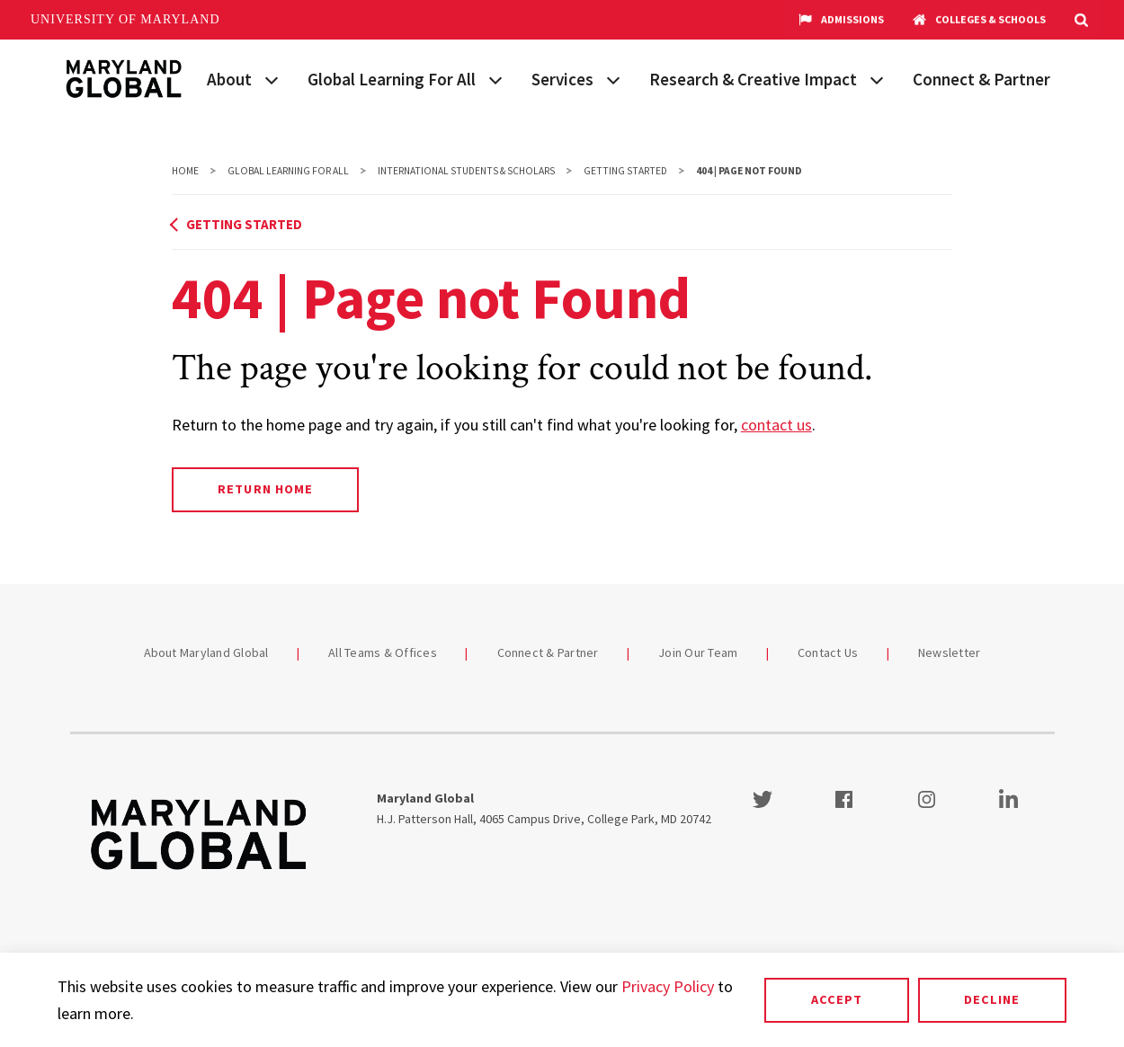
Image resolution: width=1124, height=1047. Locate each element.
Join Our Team (697, 652)
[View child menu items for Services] (613, 78)
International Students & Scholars (466, 170)
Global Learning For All (392, 79)
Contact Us (828, 652)
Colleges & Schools (979, 19)
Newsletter (949, 652)
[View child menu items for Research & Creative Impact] (877, 78)
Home (185, 170)
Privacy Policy (667, 986)
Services (562, 79)
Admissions (841, 19)
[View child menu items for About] (271, 78)
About (229, 79)
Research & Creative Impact (753, 79)
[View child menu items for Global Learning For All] (495, 78)
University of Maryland (125, 19)
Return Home (265, 489)
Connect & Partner (981, 79)
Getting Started (625, 170)
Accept (836, 999)
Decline (992, 999)
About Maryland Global (206, 652)
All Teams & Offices (382, 652)
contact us (776, 424)
